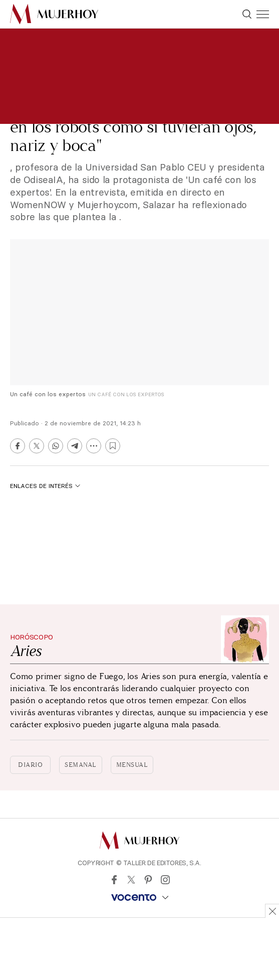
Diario (30, 765)
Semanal (81, 765)
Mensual (132, 765)
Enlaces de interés (45, 486)
